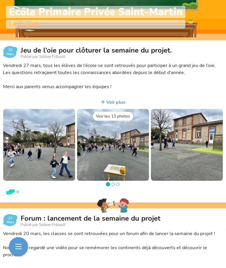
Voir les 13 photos (113, 116)
